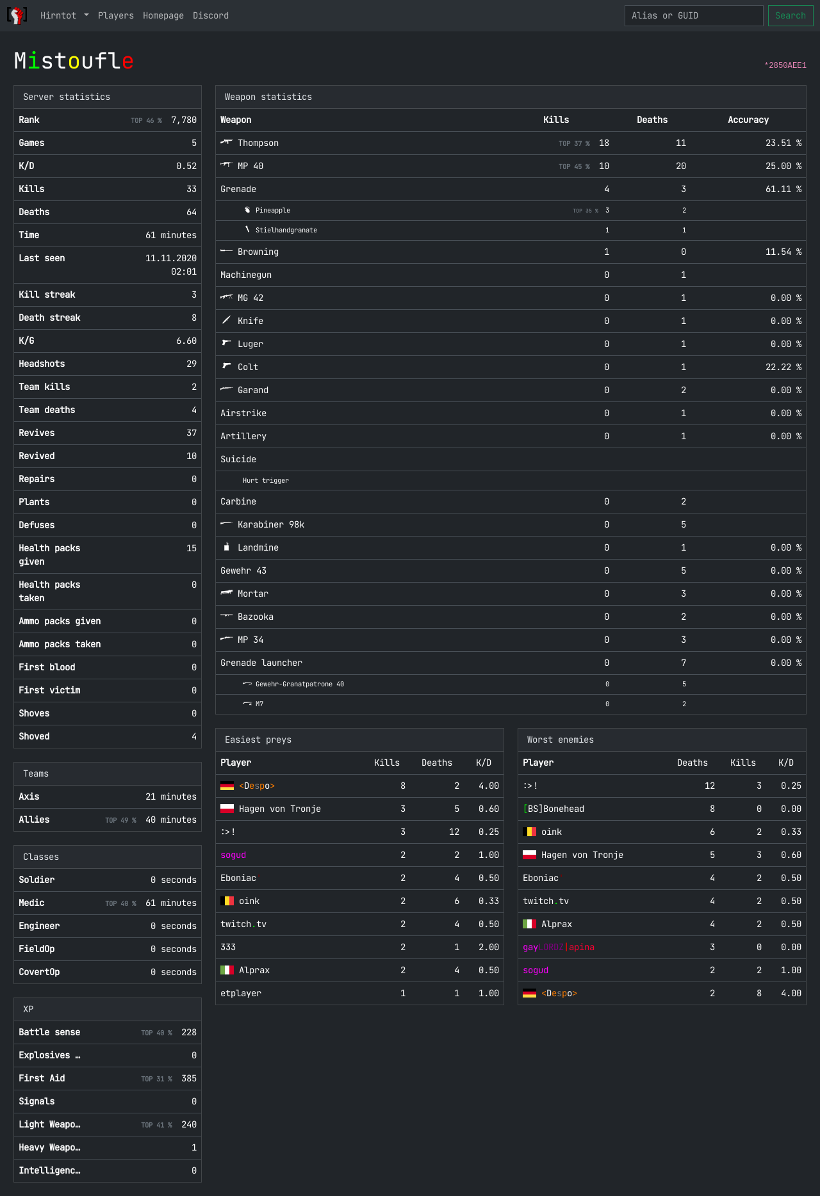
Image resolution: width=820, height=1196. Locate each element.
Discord (211, 15)
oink (249, 901)
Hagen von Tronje (280, 808)
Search (790, 15)
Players (116, 15)
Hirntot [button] (60, 15)
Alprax (254, 970)
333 (228, 947)
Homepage (163, 15)
